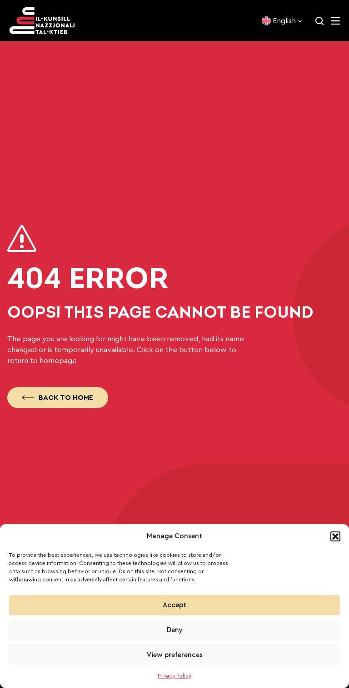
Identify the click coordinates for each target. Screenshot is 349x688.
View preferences (175, 655)
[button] (335, 536)
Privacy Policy (174, 675)
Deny (175, 630)
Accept (174, 605)
